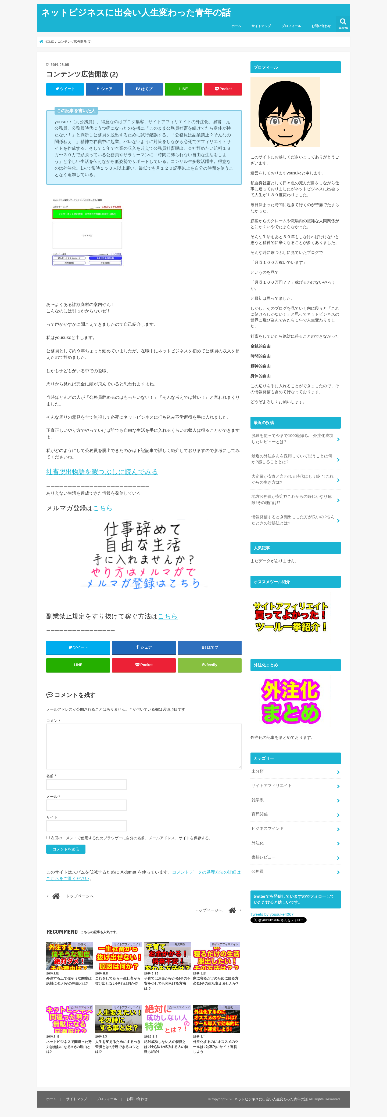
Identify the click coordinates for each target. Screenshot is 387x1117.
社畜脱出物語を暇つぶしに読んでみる (102, 471)
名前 (51, 776)
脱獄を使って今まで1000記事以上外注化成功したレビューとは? (292, 438)
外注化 (258, 841)
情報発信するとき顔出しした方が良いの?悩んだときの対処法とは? (293, 519)
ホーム (236, 26)
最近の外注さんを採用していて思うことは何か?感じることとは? (292, 459)
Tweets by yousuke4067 (271, 912)
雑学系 (258, 798)
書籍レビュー (264, 855)
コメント (53, 721)
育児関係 (260, 813)
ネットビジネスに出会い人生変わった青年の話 (136, 12)
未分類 (258, 770)
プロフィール (291, 26)
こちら (103, 508)
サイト (52, 818)
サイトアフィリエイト (272, 784)
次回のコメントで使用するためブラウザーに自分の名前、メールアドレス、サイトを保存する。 (132, 838)
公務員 (258, 869)
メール (53, 797)
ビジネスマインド (268, 827)
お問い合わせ (321, 26)
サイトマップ (261, 26)
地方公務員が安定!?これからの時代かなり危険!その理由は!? (291, 499)
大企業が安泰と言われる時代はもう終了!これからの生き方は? (292, 479)
